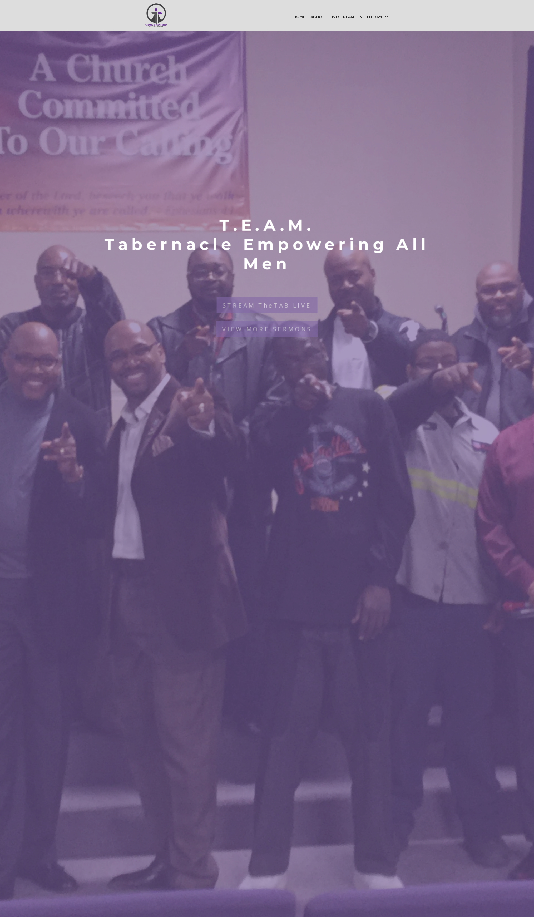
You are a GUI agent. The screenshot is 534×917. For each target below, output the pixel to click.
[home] (156, 15)
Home (299, 16)
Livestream (342, 16)
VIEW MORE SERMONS (267, 322)
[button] (317, 17)
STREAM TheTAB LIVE (267, 297)
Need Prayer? (373, 16)
